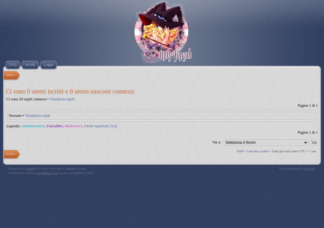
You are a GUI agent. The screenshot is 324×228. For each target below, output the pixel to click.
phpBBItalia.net (47, 173)
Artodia (309, 168)
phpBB (30, 168)
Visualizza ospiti (62, 99)
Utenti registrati (96, 126)
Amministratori (33, 126)
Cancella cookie (257, 151)
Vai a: (216, 142)
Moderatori (73, 126)
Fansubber (55, 126)
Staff (113, 126)
